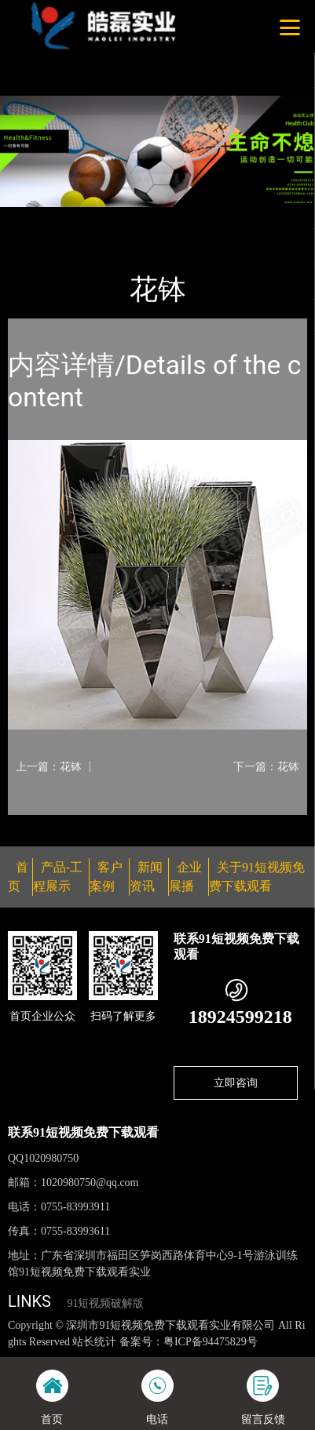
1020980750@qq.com (90, 1182)
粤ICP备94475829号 (210, 1342)
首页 (34, 217)
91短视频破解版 (105, 1303)
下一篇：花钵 (266, 766)
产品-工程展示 (97, 217)
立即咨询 (236, 1082)
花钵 (161, 217)
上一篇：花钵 (49, 766)
